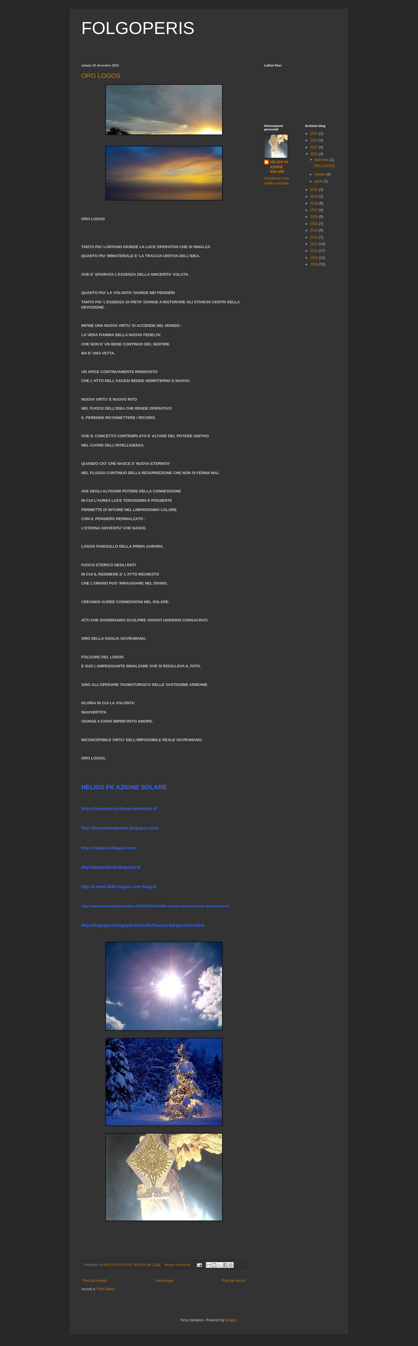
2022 (314, 147)
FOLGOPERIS (137, 28)
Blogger (231, 1320)
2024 (314, 134)
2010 (314, 258)
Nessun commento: (178, 1264)
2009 (314, 264)
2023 (314, 140)
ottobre (320, 174)
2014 (314, 230)
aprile (319, 181)
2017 (314, 210)
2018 (314, 203)
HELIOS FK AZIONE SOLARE (279, 167)
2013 (314, 237)
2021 (314, 154)
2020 (314, 190)
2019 (314, 196)
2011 (314, 251)
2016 (314, 217)
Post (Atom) (106, 1289)
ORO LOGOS (100, 75)
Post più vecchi (233, 1281)
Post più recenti (95, 1281)
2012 (314, 244)
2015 (314, 224)
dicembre (322, 160)
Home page (164, 1281)
